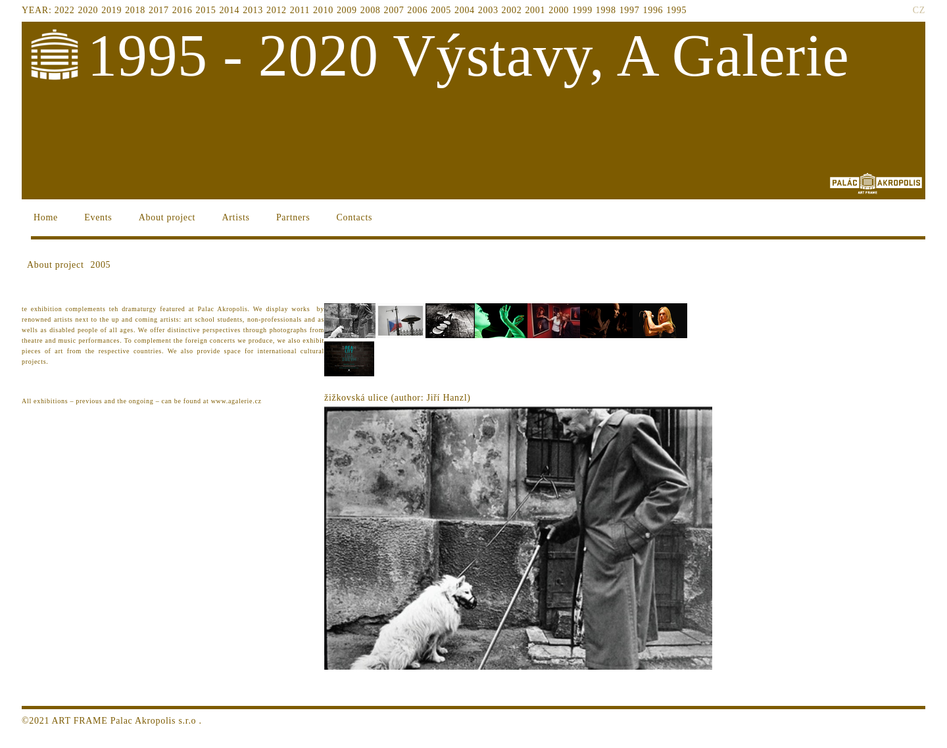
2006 (417, 10)
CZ (919, 10)
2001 (535, 10)
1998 (606, 10)
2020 (88, 10)
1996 (653, 10)
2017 (159, 10)
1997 (629, 10)
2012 (276, 10)
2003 (488, 10)
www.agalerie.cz (236, 401)
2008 (370, 10)
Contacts (355, 217)
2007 (394, 10)
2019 (111, 10)
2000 (558, 10)
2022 (65, 10)
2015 (206, 10)
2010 (323, 10)
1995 (676, 10)
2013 (253, 10)
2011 (300, 10)
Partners (293, 217)
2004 (464, 10)
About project (167, 217)
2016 (182, 10)
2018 (135, 10)
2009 (347, 10)
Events (98, 217)
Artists (235, 217)
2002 (512, 10)
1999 (582, 10)
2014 (229, 10)
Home (46, 217)
